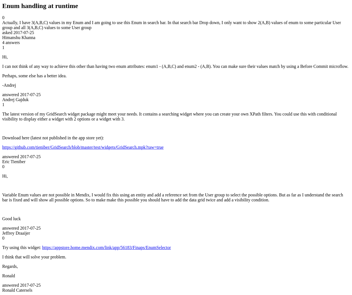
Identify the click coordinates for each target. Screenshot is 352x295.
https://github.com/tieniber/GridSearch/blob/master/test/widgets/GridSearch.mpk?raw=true (83, 147)
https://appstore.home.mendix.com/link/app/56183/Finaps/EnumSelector (106, 247)
